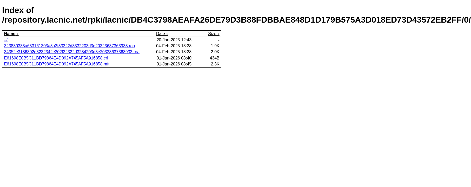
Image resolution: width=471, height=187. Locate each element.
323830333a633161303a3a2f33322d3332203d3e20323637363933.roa (69, 46)
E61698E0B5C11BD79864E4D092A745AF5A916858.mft (57, 64)
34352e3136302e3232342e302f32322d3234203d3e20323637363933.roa (72, 52)
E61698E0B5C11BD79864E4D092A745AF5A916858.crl (56, 58)
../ (6, 40)
